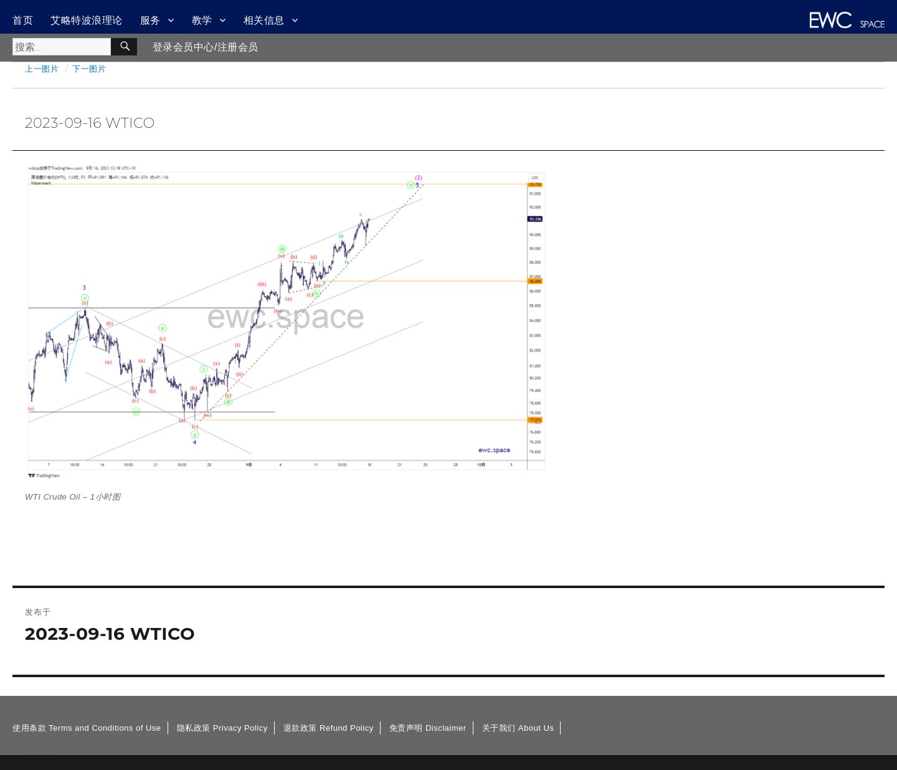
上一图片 (42, 69)
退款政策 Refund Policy (328, 728)
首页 (22, 20)
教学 (202, 20)
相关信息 (264, 20)
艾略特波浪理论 (86, 20)
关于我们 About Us (518, 728)
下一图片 (89, 69)
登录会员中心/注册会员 (206, 47)
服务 (150, 20)
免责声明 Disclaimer (428, 728)
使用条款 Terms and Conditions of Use (86, 728)
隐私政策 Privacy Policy (222, 728)
